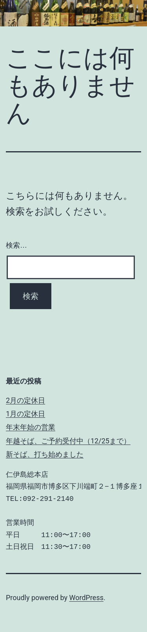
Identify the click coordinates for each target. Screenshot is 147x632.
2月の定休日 (25, 400)
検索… (16, 245)
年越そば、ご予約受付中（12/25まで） (68, 441)
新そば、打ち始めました (44, 454)
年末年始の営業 (30, 427)
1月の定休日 (25, 414)
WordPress (86, 597)
